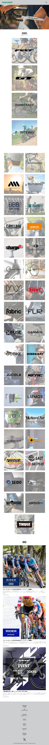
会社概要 (24, 706)
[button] (22, 28)
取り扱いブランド (24, 715)
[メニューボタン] (46, 2)
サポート (24, 729)
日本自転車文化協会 (24, 709)
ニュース (24, 719)
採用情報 (24, 734)
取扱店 (24, 724)
